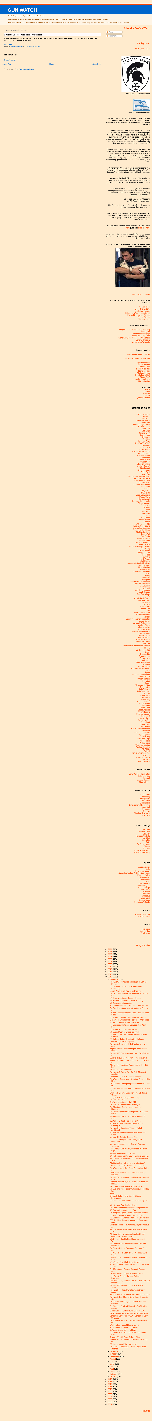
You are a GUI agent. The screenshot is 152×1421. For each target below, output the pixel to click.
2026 (110, 949)
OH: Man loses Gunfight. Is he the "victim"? (127, 1274)
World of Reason (143, 762)
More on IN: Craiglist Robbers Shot (124, 1137)
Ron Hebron (145, 695)
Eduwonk (146, 778)
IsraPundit (146, 929)
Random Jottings (143, 679)
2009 (110, 1392)
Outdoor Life (145, 654)
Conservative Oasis (142, 480)
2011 (110, 1387)
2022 (110, 959)
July (112, 1361)
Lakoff (147, 389)
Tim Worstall (145, 726)
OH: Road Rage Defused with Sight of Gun (127, 1311)
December (114, 979)
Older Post (96, 64)
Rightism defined (143, 363)
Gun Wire (146, 557)
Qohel (147, 673)
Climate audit (145, 468)
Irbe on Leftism (144, 381)
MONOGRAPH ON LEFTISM (138, 354)
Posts (110, 32)
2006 (110, 1399)
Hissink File (145, 840)
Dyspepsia (146, 516)
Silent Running (144, 712)
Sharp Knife (145, 706)
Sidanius (146, 394)
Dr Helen (146, 507)
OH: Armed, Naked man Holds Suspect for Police (129, 1020)
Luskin (147, 611)
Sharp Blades (144, 704)
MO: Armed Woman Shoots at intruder (125, 1032)
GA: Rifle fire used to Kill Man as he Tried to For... (129, 1313)
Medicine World (144, 625)
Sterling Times (144, 900)
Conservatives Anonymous (139, 485)
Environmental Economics (139, 805)
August (113, 1359)
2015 (110, 977)
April (112, 1369)
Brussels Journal (143, 456)
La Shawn (146, 602)
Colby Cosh (145, 472)
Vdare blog (145, 737)
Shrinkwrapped (144, 710)
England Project (143, 875)
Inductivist (146, 578)
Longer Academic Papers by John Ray (134, 330)
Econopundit (145, 803)
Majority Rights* (143, 886)
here (128, 228)
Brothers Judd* (144, 454)
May (112, 1366)
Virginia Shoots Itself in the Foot (122, 1153)
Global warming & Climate (139, 547)
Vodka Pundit (144, 743)
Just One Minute (143, 594)
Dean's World (144, 497)
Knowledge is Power (142, 598)
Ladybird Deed (144, 600)
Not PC (147, 648)
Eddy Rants (145, 518)
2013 (110, 1382)
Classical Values (143, 464)
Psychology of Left (142, 375)
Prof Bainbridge (144, 666)
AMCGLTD (145, 418)
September (114, 1356)
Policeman (146, 894)
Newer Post (6, 64)
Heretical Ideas (144, 565)
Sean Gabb (145, 898)
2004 (110, 1404)
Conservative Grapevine (140, 478)
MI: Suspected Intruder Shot (121, 1003)
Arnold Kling (145, 797)
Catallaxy (146, 834)
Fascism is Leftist (143, 369)
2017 (110, 972)
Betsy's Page (145, 435)
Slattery (147, 846)
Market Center (144, 621)
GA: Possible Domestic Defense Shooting (126, 1001)
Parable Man (145, 658)
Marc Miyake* (144, 782)
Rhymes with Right (142, 685)
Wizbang (146, 759)
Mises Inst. (146, 815)
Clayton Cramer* (143, 466)
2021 (110, 962)
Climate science (143, 470)
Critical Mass (145, 487)
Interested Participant (141, 584)
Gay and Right (144, 540)
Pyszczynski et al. (143, 398)
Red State (146, 681)
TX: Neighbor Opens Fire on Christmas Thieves (129, 1213)
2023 (110, 957)
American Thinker (143, 421)
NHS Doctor (145, 890)
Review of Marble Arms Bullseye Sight (125, 1337)
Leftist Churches (143, 365)
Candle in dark (144, 460)
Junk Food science (142, 590)
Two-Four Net (144, 731)
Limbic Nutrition (144, 883)
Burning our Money (142, 871)
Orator (147, 652)
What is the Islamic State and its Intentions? (127, 1163)
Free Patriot (145, 536)
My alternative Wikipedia (140, 342)
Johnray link (145, 332)
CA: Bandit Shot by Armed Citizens (124, 1030)
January (113, 1376)
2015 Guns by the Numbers (121, 1070)
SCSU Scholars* (143, 702)
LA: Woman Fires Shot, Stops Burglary (125, 1262)
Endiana (147, 522)
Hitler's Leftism (144, 567)
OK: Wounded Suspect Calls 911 (123, 1102)
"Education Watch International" (137, 313)
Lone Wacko (145, 607)
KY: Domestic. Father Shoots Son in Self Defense (129, 1218)
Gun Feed (146, 555)
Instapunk (146, 580)
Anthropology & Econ (141, 425)
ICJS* (148, 842)
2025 (110, 952)
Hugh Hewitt (145, 569)
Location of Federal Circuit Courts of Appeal (127, 1166)
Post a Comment (10, 60)
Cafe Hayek (145, 801)
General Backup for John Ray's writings (134, 338)
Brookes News (144, 832)
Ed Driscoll (146, 514)
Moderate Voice (144, 629)
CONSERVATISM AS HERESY (137, 358)
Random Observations (141, 675)
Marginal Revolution (142, 813)
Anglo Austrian (144, 867)
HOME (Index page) (142, 49)
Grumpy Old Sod (143, 553)
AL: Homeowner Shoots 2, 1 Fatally (124, 1327)
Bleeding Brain (144, 441)
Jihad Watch (145, 586)
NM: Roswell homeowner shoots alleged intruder (129, 1208)
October (113, 1354)
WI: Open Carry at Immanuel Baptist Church (127, 1234)
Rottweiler (146, 697)
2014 (110, 1379)
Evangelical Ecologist (141, 528)
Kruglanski (146, 396)
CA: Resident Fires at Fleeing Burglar (124, 1325)
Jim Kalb (146, 588)
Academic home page (141, 334)
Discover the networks (141, 501)
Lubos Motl (145, 609)
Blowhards (146, 445)
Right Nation (145, 687)
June (112, 1364)
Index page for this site (141, 294)
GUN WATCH (22, 10)
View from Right (143, 739)
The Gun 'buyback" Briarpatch (122, 1042)
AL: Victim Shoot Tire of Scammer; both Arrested (129, 1006)
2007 (110, 1397)
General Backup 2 (143, 340)
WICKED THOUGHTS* (141, 753)
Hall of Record (144, 561)
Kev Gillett (146, 838)
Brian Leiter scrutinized (141, 452)
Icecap (147, 576)
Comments (112, 36)
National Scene (144, 638)
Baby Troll (146, 429)
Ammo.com (145, 423)
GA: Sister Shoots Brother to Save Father (126, 1186)
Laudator (146, 604)
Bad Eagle (146, 431)
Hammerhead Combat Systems (137, 563)
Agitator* (146, 416)
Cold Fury (146, 474)
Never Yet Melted (143, 642)
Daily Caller (145, 491)
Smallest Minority (143, 714)
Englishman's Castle (142, 902)
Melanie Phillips (144, 888)
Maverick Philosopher (141, 623)
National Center (144, 635)
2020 (110, 964)
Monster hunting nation (141, 631)
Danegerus (145, 493)
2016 (110, 974)
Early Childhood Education (139, 774)
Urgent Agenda (144, 735)
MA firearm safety (143, 615)
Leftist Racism (144, 367)
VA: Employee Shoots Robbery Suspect (125, 998)
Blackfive (146, 439)
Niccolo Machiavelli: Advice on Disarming (126, 991)
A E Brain (146, 830)
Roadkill (147, 693)
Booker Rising (144, 449)
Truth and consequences (140, 728)
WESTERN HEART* (142, 850)
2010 (110, 1389)
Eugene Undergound (141, 526)
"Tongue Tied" (144, 307)
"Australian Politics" (142, 311)
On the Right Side (143, 650)
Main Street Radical (142, 613)
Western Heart (144, 319)
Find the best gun (143, 532)
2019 (110, 967)
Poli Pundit (146, 664)
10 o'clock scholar (143, 414)
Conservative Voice (142, 483)
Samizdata (146, 896)
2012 (110, 1384)
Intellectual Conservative (140, 582)
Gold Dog (146, 549)
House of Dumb (144, 879)
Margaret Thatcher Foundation (138, 619)
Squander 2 (145, 716)
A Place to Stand (143, 917)
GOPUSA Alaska (143, 551)
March (113, 1371)
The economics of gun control (121, 1237)
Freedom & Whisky (142, 914)
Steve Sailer (145, 718)
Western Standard (143, 747)
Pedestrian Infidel (143, 662)
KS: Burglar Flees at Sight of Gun (123, 1210)
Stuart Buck (145, 722)
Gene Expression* (143, 542)
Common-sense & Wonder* (139, 476)
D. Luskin (146, 811)
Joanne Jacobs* (143, 780)
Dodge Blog (145, 505)
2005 (110, 1402)
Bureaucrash (145, 458)
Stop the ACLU (144, 720)
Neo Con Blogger (143, 640)
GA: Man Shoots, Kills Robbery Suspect (126, 1077)
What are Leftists (143, 373)
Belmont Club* (144, 433)
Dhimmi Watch (144, 499)
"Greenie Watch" (143, 317)
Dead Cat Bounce (143, 495)
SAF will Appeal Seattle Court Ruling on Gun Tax (129, 1156)
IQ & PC (147, 881)
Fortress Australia (143, 836)
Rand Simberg (144, 677)
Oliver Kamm (145, 892)
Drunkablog (145, 511)
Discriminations (144, 503)
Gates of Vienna (143, 538)
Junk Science (144, 592)
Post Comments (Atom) (24, 69)
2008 (110, 1394)
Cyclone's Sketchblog (141, 852)
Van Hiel (147, 392)
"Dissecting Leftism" (142, 309)
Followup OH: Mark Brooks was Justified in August (130, 1295)
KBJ (148, 596)
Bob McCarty (145, 447)
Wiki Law (146, 755)
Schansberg (145, 700)
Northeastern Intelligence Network (136, 646)
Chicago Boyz (144, 799)
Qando (147, 671)
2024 (110, 954)
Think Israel (145, 933)
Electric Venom (144, 520)
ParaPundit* (145, 660)
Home (51, 64)
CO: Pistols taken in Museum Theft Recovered (128, 1058)
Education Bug (144, 776)
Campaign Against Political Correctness (134, 873)
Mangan (147, 617)
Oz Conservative (143, 844)
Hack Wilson (145, 559)
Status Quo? (145, 377)
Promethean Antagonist (140, 669)
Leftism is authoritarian (141, 379)
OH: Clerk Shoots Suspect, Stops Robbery (127, 1215)
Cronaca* (146, 489)
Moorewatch (145, 633)
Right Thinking (144, 689)
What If (147, 751)
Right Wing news (143, 691)
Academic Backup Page (140, 336)
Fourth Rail (145, 534)
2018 (110, 969)
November (114, 1351)
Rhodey (147, 683)
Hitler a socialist (143, 371)
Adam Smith (145, 795)
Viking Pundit (145, 741)
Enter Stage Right (143, 524)
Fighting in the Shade (141, 530)
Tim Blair (146, 848)
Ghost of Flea (144, 545)
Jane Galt (146, 807)
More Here (8, 45)
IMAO (148, 573)
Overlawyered (144, 656)
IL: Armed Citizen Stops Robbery (123, 1330)
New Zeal (146, 644)
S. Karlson (146, 809)
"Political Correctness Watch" (138, 315)
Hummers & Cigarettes (141, 571)
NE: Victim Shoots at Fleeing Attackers (125, 1022)
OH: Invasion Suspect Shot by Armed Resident (128, 1017)
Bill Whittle (146, 749)
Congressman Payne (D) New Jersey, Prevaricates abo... (125, 1099)
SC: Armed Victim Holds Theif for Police (125, 1121)
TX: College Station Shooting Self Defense (127, 1039)
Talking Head (145, 724)
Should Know (144, 708)
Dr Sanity (146, 509)
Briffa (148, 869)
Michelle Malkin (144, 627)
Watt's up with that (142, 745)
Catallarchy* (145, 462)
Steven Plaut (145, 931)
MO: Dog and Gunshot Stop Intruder (124, 1205)
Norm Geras (145, 877)
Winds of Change (143, 757)
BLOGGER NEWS (142, 443)
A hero (112, 1193)
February (114, 1374)
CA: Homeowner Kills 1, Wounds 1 (123, 1344)
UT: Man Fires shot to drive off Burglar (125, 1105)
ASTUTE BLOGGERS (141, 427)
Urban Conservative (142, 733)
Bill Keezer (146, 437)
